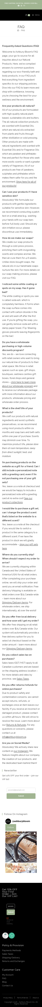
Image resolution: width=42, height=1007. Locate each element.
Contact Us (7, 985)
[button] (21, 847)
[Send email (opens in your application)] (24, 6)
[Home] (18, 30)
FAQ (23, 30)
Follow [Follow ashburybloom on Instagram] (11, 827)
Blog (4, 982)
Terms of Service (22, 998)
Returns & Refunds (16, 725)
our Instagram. (21, 751)
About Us (36, 998)
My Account (7, 975)
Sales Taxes (23, 678)
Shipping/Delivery (11, 957)
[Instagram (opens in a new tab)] (21, 6)
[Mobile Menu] (35, 15)
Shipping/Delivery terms (15, 602)
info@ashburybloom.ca (14, 737)
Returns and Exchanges (13, 961)
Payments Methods (11, 950)
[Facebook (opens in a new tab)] (18, 6)
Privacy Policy (8, 998)
